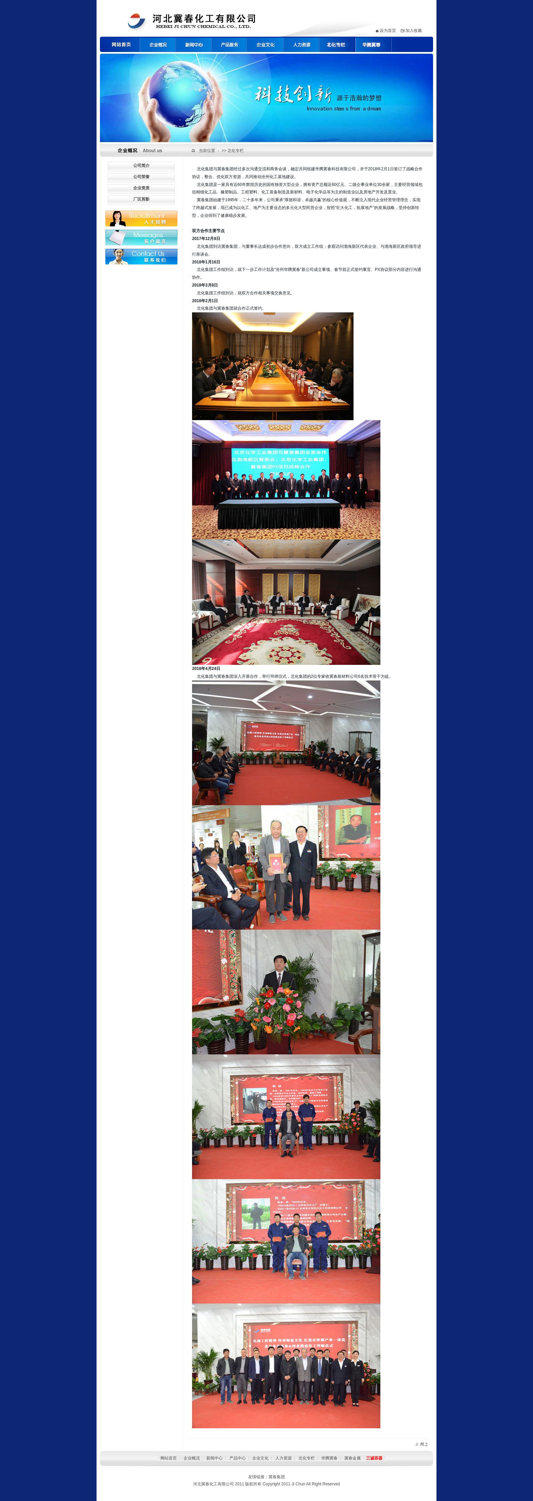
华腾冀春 (329, 1458)
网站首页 (168, 1458)
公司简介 (141, 165)
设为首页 (388, 30)
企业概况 (192, 1458)
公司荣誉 (141, 176)
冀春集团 (277, 1476)
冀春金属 (352, 1458)
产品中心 (237, 1458)
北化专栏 (235, 150)
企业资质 (141, 188)
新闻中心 (214, 1458)
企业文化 (260, 1458)
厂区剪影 (141, 199)
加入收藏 (414, 30)
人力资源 (283, 1458)
